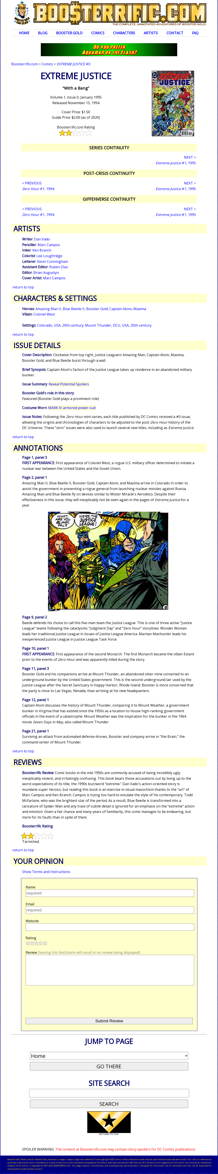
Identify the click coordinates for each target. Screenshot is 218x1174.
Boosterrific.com (24, 64)
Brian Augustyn (46, 272)
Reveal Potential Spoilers (69, 384)
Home (24, 33)
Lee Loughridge (49, 255)
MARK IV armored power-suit (72, 407)
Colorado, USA (49, 325)
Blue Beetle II (73, 308)
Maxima (139, 308)
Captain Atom (120, 308)
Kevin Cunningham (52, 261)
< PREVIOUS (32, 183)
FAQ (195, 33)
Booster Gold (69, 33)
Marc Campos (49, 244)
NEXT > (190, 157)
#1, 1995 (176, 163)
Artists (151, 33)
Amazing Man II (48, 308)
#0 (73, 64)
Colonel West (44, 314)
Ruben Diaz (58, 267)
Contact (175, 33)
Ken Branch (41, 250)
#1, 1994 (38, 188)
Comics (97, 33)
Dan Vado (42, 239)
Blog (42, 33)
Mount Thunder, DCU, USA (107, 325)
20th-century (72, 325)
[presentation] (59, 999)
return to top (23, 287)
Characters (124, 33)
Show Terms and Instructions (46, 871)
